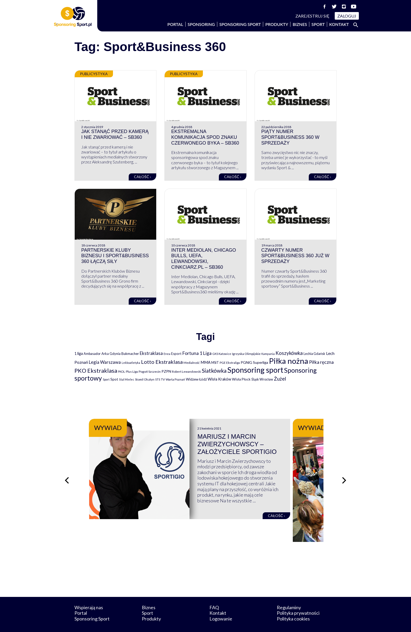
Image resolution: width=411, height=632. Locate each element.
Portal (175, 24)
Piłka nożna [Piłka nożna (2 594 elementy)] (288, 360)
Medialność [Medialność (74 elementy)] (191, 363)
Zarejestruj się (312, 15)
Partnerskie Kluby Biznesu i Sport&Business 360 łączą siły (115, 256)
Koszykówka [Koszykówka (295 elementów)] (289, 353)
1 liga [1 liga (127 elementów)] (78, 353)
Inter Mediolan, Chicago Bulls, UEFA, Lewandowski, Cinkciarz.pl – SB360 (203, 259)
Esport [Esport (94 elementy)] (176, 353)
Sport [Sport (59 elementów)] (106, 379)
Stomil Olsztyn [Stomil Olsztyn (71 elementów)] (144, 379)
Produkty (276, 24)
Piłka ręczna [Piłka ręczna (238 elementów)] (321, 362)
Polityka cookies (293, 605)
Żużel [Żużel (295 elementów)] (280, 379)
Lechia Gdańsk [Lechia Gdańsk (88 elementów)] (314, 353)
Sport (318, 24)
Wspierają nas (88, 594)
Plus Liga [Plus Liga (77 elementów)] (132, 371)
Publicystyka (94, 74)
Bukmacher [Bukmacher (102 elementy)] (130, 353)
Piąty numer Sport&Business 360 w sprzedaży (290, 137)
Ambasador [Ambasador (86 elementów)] (92, 354)
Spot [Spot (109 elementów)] (114, 379)
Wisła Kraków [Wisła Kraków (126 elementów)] (219, 379)
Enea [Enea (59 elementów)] (167, 353)
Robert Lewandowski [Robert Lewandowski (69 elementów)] (186, 371)
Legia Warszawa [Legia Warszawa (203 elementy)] (105, 362)
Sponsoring (201, 24)
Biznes (300, 24)
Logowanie (220, 605)
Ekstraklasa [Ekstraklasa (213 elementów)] (151, 353)
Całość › (142, 176)
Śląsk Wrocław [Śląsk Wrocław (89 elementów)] (262, 379)
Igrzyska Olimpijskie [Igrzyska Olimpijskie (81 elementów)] (246, 354)
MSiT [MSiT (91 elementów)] (215, 362)
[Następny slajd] (344, 474)
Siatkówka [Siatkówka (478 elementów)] (214, 370)
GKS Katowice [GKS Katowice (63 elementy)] (221, 353)
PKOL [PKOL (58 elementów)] (121, 371)
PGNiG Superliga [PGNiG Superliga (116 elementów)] (254, 362)
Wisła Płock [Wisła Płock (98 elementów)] (241, 379)
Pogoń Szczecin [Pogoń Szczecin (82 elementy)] (150, 371)
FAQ (214, 594)
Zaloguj (346, 15)
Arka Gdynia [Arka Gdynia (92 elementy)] (111, 353)
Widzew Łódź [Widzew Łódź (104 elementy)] (196, 379)
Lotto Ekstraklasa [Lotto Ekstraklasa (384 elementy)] (162, 362)
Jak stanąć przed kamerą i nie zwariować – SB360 (115, 134)
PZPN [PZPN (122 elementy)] (166, 371)
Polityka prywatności (298, 600)
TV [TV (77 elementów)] (163, 379)
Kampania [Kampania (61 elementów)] (268, 353)
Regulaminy (289, 594)
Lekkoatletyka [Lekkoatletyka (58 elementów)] (131, 362)
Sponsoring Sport (240, 24)
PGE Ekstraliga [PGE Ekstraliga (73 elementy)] (230, 363)
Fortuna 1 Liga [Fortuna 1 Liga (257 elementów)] (197, 353)
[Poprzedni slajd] (66, 474)
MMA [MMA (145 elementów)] (205, 362)
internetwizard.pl (254, 622)
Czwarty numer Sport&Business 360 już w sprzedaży (295, 256)
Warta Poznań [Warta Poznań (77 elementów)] (175, 379)
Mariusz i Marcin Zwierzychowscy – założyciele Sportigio (253, 444)
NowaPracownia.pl (209, 622)
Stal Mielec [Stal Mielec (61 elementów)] (126, 379)
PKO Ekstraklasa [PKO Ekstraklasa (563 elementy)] (95, 370)
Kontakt (339, 24)
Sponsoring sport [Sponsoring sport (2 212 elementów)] (255, 369)
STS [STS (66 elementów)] (157, 379)
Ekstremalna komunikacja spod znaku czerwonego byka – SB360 (205, 137)
